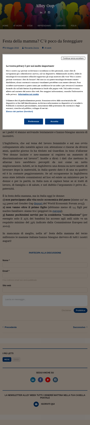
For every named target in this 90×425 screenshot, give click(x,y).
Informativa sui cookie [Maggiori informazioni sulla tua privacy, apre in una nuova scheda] (28, 94)
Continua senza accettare (73, 58)
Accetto (54, 121)
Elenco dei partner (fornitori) (19, 111)
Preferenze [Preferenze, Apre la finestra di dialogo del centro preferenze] (33, 121)
